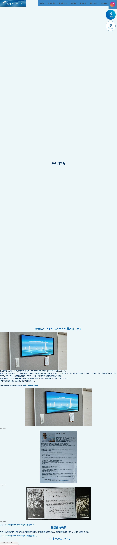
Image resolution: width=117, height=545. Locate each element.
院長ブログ (30, 525)
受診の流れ (92, 3)
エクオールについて (58, 538)
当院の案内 (50, 3)
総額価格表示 (58, 527)
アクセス (110, 26)
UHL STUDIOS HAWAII (30, 385)
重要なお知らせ (32, 536)
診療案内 (61, 3)
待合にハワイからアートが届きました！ (58, 328)
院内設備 (72, 3)
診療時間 (82, 3)
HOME (40, 3)
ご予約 (110, 14)
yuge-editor (4, 525)
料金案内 (102, 3)
